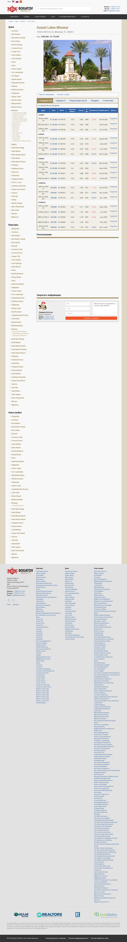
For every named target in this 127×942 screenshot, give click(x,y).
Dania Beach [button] (16, 267)
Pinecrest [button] (15, 172)
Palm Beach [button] (15, 158)
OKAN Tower (98, 730)
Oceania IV (39, 635)
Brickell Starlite (98, 633)
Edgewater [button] (15, 287)
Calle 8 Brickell (98, 635)
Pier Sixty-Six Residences (102, 762)
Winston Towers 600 (42, 699)
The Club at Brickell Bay (43, 669)
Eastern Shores (70, 591)
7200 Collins (98, 593)
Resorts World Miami (100, 766)
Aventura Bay (69, 583)
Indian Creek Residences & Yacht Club (106, 697)
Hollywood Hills (69, 599)
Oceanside (39, 639)
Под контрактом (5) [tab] (77, 101)
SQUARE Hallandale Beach (102, 778)
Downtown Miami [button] (17, 284)
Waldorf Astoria (99, 896)
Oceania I (39, 629)
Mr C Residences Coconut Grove (46, 615)
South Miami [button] (16, 374)
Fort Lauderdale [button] (17, 72)
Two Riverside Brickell (101, 872)
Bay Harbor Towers (100, 621)
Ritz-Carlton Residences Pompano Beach (107, 770)
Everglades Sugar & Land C (19, 119)
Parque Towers (41, 651)
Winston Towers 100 (42, 689)
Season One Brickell (100, 784)
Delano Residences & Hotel (102, 653)
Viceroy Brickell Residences (102, 884)
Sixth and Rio (98, 798)
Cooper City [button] (15, 51)
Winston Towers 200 (42, 691)
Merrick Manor (40, 607)
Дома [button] (26, 17)
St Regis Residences (100, 810)
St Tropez (39, 665)
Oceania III (39, 633)
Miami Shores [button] (16, 107)
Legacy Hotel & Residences (102, 707)
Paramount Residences (43, 649)
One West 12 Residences (102, 748)
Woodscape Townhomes (19, 335)
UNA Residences (99, 874)
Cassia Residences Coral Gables (104, 639)
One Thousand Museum (43, 641)
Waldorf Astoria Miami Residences (105, 898)
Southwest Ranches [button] (18, 186)
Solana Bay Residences (101, 802)
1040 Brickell (98, 583)
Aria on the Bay (41, 581)
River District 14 (99, 774)
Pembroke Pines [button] (17, 168)
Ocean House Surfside (101, 734)
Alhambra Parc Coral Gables (103, 605)
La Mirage (68, 607)
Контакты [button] (84, 17)
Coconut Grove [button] (16, 48)
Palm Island (68, 623)
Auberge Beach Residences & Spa (46, 585)
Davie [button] (13, 62)
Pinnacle (38, 653)
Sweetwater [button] (15, 391)
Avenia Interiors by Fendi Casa (103, 617)
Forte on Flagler (99, 671)
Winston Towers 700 (42, 701)
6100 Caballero (98, 591)
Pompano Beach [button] (17, 179)
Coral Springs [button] (16, 58)
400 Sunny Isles (41, 577)
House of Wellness (100, 693)
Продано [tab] (94, 101)
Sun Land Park (16, 137)
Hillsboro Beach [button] (17, 90)
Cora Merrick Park (99, 649)
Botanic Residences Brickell (102, 627)
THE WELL (97, 814)
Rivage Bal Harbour (100, 772)
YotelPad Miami (41, 703)
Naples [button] (14, 144)
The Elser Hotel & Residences (45, 671)
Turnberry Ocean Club (43, 685)
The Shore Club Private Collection (104, 850)
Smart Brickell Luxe (100, 800)
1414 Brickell (98, 585)
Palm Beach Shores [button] (18, 162)
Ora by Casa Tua (99, 752)
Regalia (38, 655)
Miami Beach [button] (16, 103)
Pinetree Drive (69, 625)
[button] (116, 41)
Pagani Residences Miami (102, 756)
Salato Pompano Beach (101, 782)
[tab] (21, 30)
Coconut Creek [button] (16, 249)
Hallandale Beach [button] (17, 83)
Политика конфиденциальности (78, 938)
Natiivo (96, 722)
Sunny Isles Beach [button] (18, 189)
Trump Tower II (40, 681)
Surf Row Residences (100, 812)
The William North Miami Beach (104, 860)
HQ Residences (98, 685)
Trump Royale (40, 677)
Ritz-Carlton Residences (101, 768)
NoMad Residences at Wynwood (104, 728)
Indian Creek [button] (16, 97)
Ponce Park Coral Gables (101, 764)
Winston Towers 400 (42, 695)
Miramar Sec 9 (16, 125)
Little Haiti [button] (15, 319)
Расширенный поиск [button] (67, 17)
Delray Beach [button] (16, 277)
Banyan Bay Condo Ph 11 (19, 115)
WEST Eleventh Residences (102, 894)
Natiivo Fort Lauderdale (101, 724)
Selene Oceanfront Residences (104, 786)
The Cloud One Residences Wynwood (105, 822)
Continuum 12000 (99, 647)
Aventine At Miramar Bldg (19, 113)
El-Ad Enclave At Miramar (19, 331)
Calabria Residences (18, 117)
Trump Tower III (41, 683)
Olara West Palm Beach (101, 738)
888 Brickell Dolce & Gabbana (103, 581)
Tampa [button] (13, 200)
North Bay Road (70, 621)
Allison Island (69, 577)
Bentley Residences (100, 625)
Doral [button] (13, 65)
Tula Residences (99, 864)
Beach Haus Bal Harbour (101, 623)
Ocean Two (39, 621)
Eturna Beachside (99, 663)
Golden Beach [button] (16, 79)
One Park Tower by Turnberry (103, 744)
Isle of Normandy (70, 603)
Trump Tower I (40, 679)
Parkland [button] (14, 165)
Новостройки (98, 568)
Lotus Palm (68, 615)
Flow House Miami (99, 669)
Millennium (39, 609)
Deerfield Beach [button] (17, 274)
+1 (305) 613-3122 (115, 7)
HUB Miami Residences (101, 687)
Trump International (42, 673)
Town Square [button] (16, 394)
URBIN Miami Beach (100, 878)
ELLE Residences (99, 659)
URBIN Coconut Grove (100, 876)
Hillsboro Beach (41, 573)
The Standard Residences (102, 854)
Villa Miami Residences (101, 888)
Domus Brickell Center (101, 655)
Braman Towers (99, 631)
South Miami (40, 575)
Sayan (38, 663)
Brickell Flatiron (40, 587)
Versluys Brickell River (101, 882)
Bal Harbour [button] (15, 34)
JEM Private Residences (101, 699)
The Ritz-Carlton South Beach (103, 848)
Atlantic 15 (68, 581)
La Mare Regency (99, 705)
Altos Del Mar (69, 579)
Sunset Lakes (16, 139)
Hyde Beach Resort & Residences (46, 597)
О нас (8, 605)
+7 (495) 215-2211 (115, 9)
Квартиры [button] (13, 17)
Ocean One (39, 619)
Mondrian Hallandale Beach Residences (48, 613)
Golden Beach (69, 575)
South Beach (69, 631)
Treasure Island (70, 639)
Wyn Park (97, 900)
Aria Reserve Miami (100, 609)
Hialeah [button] (14, 86)
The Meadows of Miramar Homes (21, 141)
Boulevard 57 (98, 629)
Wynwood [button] (14, 217)
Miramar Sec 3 (16, 123)
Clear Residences (99, 643)
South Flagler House (100, 806)
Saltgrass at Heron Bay (72, 629)
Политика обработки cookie (99, 938)
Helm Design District (100, 689)
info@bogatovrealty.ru (114, 11)
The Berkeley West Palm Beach (104, 820)
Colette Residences (100, 645)
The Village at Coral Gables (102, 858)
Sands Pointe (40, 661)
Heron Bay (68, 595)
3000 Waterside (99, 587)
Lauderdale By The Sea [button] (19, 315)
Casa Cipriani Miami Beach (102, 637)
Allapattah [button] (15, 229)
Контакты (16, 605)
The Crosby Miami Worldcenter (103, 824)
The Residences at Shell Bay (103, 840)
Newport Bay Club (70, 619)
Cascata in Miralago (71, 589)
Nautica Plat (15, 127)
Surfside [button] (14, 196)
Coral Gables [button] (16, 55)
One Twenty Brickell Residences (104, 746)
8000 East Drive (99, 595)
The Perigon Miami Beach (102, 836)
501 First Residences (100, 579)
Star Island (68, 633)
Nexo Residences (99, 726)
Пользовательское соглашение (56, 938)
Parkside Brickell (99, 760)
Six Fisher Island (99, 796)
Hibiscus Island (69, 597)
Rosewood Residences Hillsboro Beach (106, 776)
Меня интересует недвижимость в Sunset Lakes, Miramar (105, 308)
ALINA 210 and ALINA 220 (102, 599)
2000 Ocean (40, 579)
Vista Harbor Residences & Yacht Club (106, 890)
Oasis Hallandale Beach (101, 732)
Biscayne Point (69, 585)
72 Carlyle (97, 577)
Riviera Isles (15, 129)
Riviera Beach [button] (16, 370)
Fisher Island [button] (16, 69)
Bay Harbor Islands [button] (18, 38)
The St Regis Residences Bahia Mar (105, 852)
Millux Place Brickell (100, 718)
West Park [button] (15, 210)
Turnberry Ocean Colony (43, 687)
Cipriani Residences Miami (102, 641)
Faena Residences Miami (102, 665)
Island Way (68, 601)
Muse (37, 617)
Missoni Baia (40, 611)
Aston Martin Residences (44, 583)
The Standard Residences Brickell (104, 856)
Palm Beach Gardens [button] (19, 349)
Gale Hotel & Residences (43, 593)
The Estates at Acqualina (102, 828)
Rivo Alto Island (70, 627)
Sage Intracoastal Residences (103, 780)
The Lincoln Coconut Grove (102, 832)
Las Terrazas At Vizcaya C (19, 121)
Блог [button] (52, 17)
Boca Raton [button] (15, 41)
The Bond (39, 667)
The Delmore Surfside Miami (103, 826)
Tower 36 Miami (99, 862)
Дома (67, 568)
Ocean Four (39, 625)
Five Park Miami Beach (101, 667)
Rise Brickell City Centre (43, 657)
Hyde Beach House (42, 595)
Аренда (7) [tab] (59, 101)
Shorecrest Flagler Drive (101, 794)
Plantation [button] (15, 175)
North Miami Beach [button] (18, 155)
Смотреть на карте (62, 94)
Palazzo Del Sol (41, 645)
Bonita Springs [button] (16, 45)
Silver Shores (16, 135)
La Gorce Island (69, 605)
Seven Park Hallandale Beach (103, 790)
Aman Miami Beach (100, 607)
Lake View (68, 609)
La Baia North (98, 703)
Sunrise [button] (14, 193)
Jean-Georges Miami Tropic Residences (106, 701)
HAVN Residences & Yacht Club (103, 683)
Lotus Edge (68, 613)
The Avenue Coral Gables (102, 818)
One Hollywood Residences (102, 742)
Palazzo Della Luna (42, 647)
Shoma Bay (97, 792)
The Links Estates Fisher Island (74, 637)
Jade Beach (39, 599)
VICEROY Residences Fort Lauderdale (105, 880)
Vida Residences (99, 886)
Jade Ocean (40, 601)
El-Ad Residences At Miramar (20, 333)
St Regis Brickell (99, 808)
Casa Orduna (69, 587)
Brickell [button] (14, 246)
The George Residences (72, 635)
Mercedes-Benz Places (101, 715)
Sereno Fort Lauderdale (101, 788)
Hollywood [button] (15, 93)
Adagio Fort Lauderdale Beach (103, 601)
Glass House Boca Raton (101, 681)
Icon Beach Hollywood (101, 695)
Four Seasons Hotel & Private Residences (107, 673)
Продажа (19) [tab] (45, 101)
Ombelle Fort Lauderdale (101, 740)
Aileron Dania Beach (100, 603)
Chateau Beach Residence (44, 591)
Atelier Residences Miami (102, 615)
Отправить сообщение (91, 318)
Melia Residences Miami (101, 713)
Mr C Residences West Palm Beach (105, 720)
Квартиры (39, 568)
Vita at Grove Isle (99, 892)
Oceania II (39, 631)
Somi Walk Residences (101, 804)
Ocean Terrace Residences (102, 736)
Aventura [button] (14, 31)
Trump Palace (40, 675)
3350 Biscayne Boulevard (102, 589)
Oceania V (39, 637)
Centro (38, 589)
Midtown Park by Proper (101, 717)
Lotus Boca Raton (70, 611)
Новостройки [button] (39, 17)
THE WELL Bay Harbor (101, 816)
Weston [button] (14, 214)
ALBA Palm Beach (99, 597)
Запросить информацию (46, 94)
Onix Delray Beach (99, 750)
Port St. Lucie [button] (16, 182)
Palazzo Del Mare (41, 643)
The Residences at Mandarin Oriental (105, 838)
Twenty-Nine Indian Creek (102, 866)
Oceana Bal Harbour (42, 627)
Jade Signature (41, 603)
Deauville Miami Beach (101, 651)
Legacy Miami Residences (102, 709)
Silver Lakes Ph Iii (17, 133)
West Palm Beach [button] (17, 207)
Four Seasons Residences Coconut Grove (107, 675)
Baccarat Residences (100, 619)
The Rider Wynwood (100, 842)
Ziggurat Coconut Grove (101, 902)
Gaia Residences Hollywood (102, 679)
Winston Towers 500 (42, 697)
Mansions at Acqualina (43, 605)
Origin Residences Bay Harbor (103, 754)
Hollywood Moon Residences (103, 691)
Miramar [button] (14, 110)
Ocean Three (40, 623)
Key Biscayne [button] (16, 100)
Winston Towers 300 (42, 693)
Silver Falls (15, 131)
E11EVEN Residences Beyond (103, 657)
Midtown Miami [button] (17, 326)
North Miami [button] (16, 151)
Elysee (96, 661)
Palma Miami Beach (100, 758)
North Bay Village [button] (17, 148)
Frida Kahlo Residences (101, 677)
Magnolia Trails (69, 617)
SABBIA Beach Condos (43, 659)
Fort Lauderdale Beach (72, 593)
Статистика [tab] (107, 101)
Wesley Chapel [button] (16, 203)
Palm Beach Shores (42, 571)
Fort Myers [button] (15, 76)
